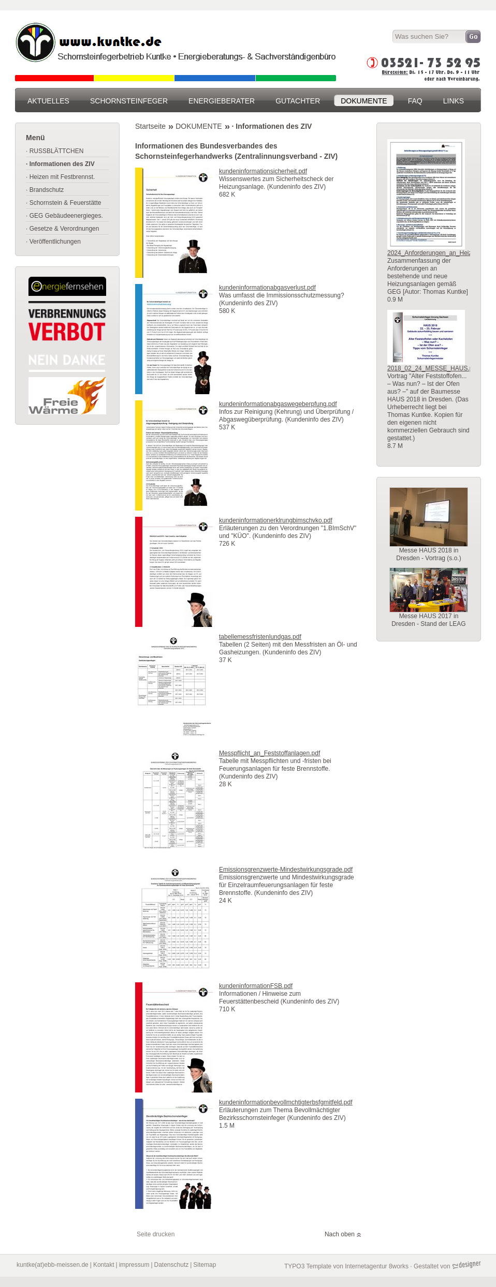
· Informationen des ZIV (272, 126)
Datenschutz (171, 1264)
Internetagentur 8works (377, 1266)
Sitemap (204, 1264)
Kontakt (103, 1264)
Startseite (150, 126)
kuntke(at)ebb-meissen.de (53, 1264)
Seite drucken (155, 1234)
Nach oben (340, 1234)
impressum (134, 1264)
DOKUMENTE (199, 126)
